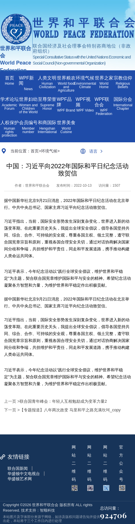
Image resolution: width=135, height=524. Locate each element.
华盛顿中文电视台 (24, 473)
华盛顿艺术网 (20, 478)
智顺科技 (47, 510)
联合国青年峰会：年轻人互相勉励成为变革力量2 (63, 401)
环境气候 (49, 151)
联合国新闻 (18, 468)
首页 (35, 151)
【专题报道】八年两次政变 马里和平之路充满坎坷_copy (70, 410)
